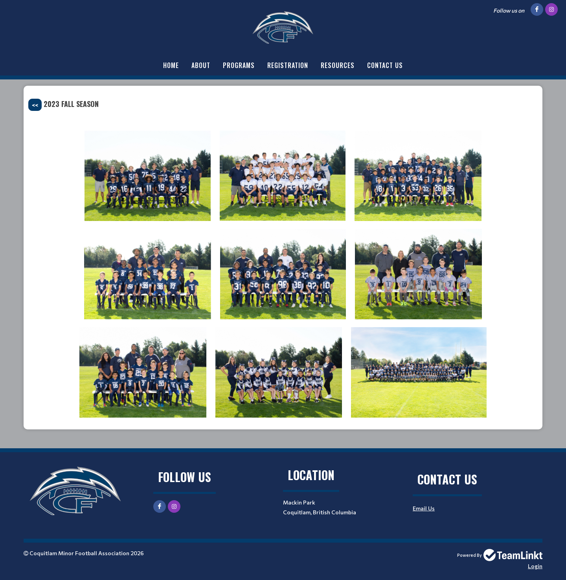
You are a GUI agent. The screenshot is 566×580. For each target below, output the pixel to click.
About (200, 65)
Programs (239, 65)
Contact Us (385, 65)
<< (35, 104)
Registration (287, 65)
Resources (338, 65)
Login (535, 566)
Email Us (424, 508)
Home (171, 65)
